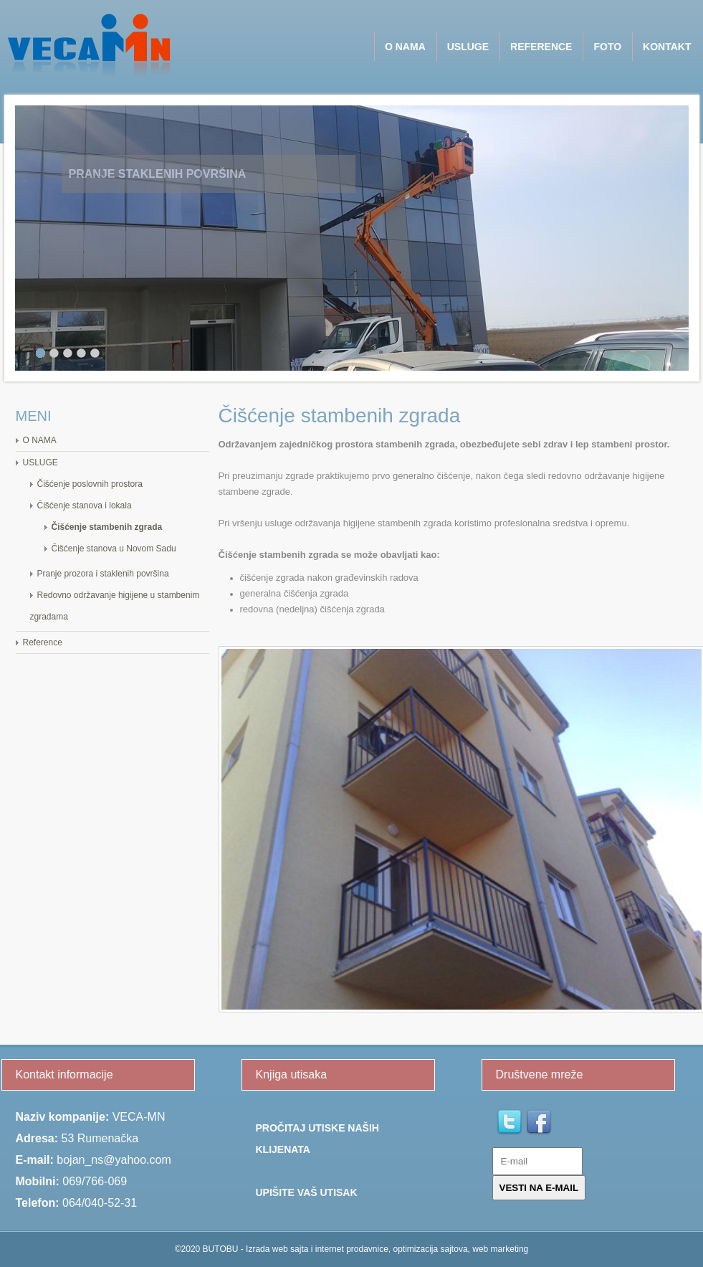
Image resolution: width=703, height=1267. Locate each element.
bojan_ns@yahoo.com (114, 1160)
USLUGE (468, 46)
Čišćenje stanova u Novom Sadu (114, 549)
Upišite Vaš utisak (307, 1192)
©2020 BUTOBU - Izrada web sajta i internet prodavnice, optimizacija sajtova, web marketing (352, 1249)
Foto (607, 46)
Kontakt (667, 46)
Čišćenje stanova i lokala (84, 505)
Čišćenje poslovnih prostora (90, 484)
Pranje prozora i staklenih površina (103, 574)
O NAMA (405, 46)
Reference (541, 46)
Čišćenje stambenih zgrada (107, 527)
